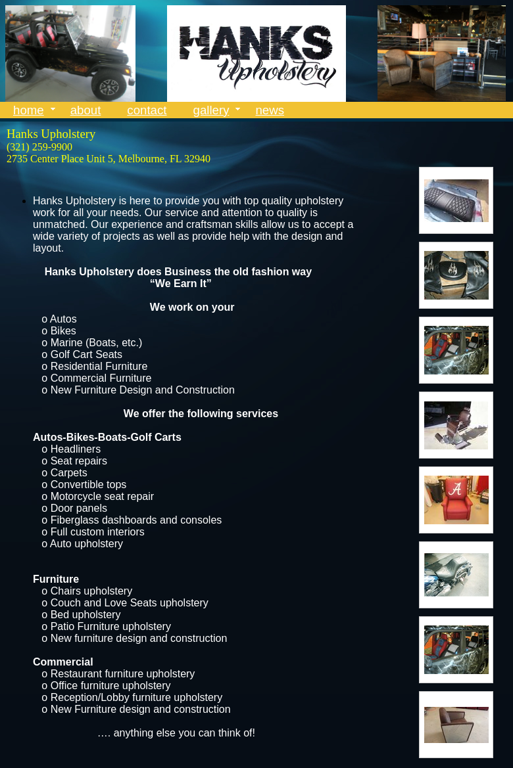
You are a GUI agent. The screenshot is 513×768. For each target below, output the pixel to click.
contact (146, 110)
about (85, 110)
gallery (211, 110)
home (28, 110)
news (269, 110)
